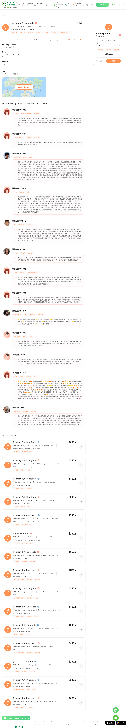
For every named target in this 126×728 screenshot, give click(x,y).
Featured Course (54, 723)
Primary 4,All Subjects (24, 478)
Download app (71, 723)
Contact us (62, 723)
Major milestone (37, 723)
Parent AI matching (87, 723)
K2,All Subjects (21, 533)
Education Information (15, 723)
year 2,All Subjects (23, 661)
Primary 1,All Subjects (24, 552)
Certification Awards (26, 723)
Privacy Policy (79, 723)
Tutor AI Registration (97, 723)
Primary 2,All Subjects (25, 515)
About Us (7, 723)
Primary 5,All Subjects (22, 23)
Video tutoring (45, 723)
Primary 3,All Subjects (24, 442)
